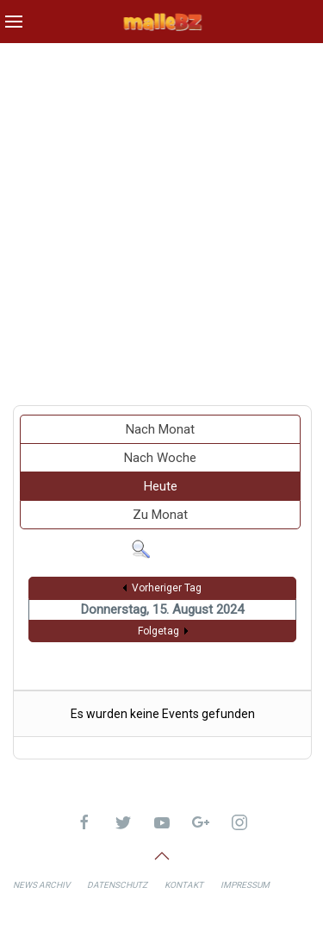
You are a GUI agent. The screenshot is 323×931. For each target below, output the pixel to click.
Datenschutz (117, 885)
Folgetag (158, 631)
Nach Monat (160, 429)
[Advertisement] (161, 217)
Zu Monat (160, 514)
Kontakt (184, 885)
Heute (160, 486)
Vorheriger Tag (167, 588)
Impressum (245, 885)
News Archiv (41, 885)
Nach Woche (160, 458)
